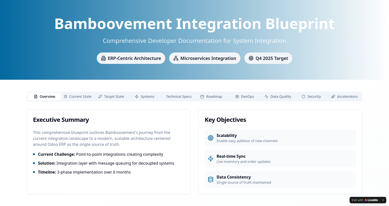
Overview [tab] (44, 96)
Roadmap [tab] (211, 96)
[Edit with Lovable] (365, 200)
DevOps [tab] (244, 96)
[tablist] (194, 97)
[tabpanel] (194, 151)
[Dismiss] (383, 200)
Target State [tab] (111, 96)
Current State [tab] (77, 96)
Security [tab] (311, 96)
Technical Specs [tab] (179, 96)
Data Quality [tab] (277, 96)
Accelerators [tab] (344, 96)
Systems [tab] (144, 96)
